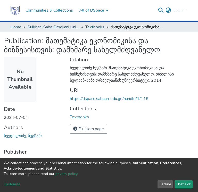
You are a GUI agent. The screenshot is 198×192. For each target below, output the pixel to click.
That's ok (183, 184)
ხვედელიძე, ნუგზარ (23, 136)
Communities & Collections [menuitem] (49, 10)
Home (15, 27)
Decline (165, 184)
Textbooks (94, 27)
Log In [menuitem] (178, 10)
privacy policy (66, 173)
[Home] (15, 10)
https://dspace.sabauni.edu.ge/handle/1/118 (109, 99)
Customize (12, 184)
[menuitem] (93, 10)
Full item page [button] (88, 129)
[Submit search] (161, 10)
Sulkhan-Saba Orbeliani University (53, 27)
